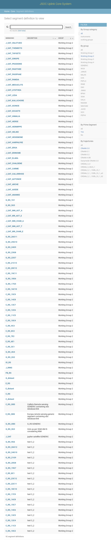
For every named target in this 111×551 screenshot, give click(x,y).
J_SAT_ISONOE (12, 106)
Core (13, 11)
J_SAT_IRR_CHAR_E (14, 231)
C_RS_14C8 (11, 299)
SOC (82, 112)
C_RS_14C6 (11, 510)
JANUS (83, 72)
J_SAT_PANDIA (12, 79)
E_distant (10, 388)
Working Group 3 (87, 59)
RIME (83, 84)
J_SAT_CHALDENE (14, 163)
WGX (83, 69)
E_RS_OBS (10, 414)
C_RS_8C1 (10, 473)
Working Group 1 (87, 53)
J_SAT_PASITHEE (13, 69)
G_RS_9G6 (10, 442)
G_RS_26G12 (11, 447)
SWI (82, 87)
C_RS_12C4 (11, 520)
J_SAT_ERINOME (13, 153)
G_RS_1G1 (10, 200)
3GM (83, 97)
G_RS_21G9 (11, 457)
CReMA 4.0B (86, 158)
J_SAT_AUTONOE (13, 179)
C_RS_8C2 (10, 331)
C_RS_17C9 (11, 494)
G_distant (10, 378)
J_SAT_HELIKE (12, 132)
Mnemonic (10, 38)
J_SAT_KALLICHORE (15, 100)
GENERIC (84, 65)
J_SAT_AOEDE (12, 189)
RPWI (83, 93)
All (82, 33)
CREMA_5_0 (85, 164)
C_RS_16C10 (11, 289)
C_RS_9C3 (10, 326)
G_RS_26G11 (11, 237)
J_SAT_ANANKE (13, 195)
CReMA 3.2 (85, 154)
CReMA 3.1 (85, 151)
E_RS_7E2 (10, 336)
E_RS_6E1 (10, 341)
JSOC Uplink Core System (55, 4)
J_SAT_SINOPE (12, 58)
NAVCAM (84, 106)
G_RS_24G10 (11, 452)
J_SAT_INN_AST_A (14, 210)
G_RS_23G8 (11, 252)
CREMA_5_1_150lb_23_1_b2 (92, 176)
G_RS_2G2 (10, 357)
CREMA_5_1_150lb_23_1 (90, 170)
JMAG (83, 90)
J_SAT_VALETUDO (14, 43)
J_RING (9, 368)
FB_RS (8, 373)
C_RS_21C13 (11, 263)
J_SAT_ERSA (11, 148)
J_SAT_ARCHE (12, 184)
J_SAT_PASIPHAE (13, 74)
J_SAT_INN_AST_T (14, 226)
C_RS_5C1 (10, 347)
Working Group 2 (87, 56)
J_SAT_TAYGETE (13, 53)
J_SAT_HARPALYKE (14, 142)
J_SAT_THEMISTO (14, 48)
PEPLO (83, 81)
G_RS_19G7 (11, 468)
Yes (82, 132)
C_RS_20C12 (11, 268)
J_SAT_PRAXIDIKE (14, 64)
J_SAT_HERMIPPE (14, 127)
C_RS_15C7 (11, 505)
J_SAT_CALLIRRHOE (15, 174)
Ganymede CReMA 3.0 (89, 161)
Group (61, 38)
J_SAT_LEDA (11, 95)
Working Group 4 (87, 62)
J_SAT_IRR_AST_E (14, 216)
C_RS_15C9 (11, 294)
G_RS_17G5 (11, 284)
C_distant (10, 399)
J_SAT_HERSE (12, 121)
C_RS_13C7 (11, 305)
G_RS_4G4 (10, 352)
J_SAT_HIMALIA (13, 116)
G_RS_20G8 (11, 463)
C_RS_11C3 (11, 526)
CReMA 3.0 (85, 148)
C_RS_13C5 (11, 515)
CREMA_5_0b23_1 (88, 167)
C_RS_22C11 (11, 484)
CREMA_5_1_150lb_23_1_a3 (92, 173)
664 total (21, 31)
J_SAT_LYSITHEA (13, 90)
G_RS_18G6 (11, 278)
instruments (85, 37)
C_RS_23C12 (11, 478)
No (82, 135)
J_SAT (8, 436)
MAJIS (83, 75)
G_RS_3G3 (10, 429)
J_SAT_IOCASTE (13, 111)
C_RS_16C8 (11, 499)
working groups (87, 40)
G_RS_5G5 (10, 205)
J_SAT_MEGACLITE (14, 85)
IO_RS (8, 362)
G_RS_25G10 (11, 242)
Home (6, 11)
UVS (82, 78)
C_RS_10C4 (11, 320)
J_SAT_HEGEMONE (14, 137)
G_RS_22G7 (11, 258)
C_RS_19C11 (11, 273)
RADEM (84, 103)
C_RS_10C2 (11, 531)
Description (32, 38)
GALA (83, 100)
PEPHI (83, 115)
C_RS (8, 394)
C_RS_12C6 (11, 310)
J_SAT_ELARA (12, 158)
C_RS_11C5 (11, 315)
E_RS (8, 383)
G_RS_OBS (10, 424)
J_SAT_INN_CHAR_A (15, 221)
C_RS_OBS (10, 404)
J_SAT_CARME (12, 168)
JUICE (83, 109)
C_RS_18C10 (11, 489)
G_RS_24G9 (11, 247)
